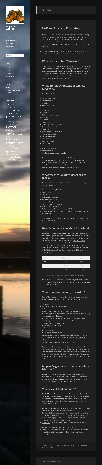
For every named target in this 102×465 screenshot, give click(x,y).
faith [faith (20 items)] (18, 110)
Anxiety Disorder (79, 445)
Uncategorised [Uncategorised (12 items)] (12, 157)
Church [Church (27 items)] (10, 104)
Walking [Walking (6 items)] (12, 160)
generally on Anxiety (81, 413)
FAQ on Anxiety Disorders (61, 28)
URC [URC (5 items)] (20, 157)
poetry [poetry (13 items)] (21, 134)
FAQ (85, 445)
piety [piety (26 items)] (8, 133)
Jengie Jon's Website (12, 27)
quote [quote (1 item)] (7, 136)
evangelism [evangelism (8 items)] (10, 110)
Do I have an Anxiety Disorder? (74, 418)
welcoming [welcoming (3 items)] (18, 160)
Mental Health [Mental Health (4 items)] (10, 124)
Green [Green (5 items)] (8, 113)
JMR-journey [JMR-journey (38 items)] (13, 116)
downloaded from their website (77, 430)
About (8, 87)
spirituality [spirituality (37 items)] (12, 151)
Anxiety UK (46, 422)
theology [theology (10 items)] (15, 154)
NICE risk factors (69, 299)
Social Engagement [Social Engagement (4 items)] (12, 146)
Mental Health (10, 46)
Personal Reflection (11, 43)
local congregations (11, 40)
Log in (8, 67)
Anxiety (67, 420)
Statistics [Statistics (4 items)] (9, 154)
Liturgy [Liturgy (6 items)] (8, 119)
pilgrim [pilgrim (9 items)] (14, 134)
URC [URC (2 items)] (7, 160)
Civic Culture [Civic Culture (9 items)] (11, 107)
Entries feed (9, 70)
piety (7, 37)
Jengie (59, 445)
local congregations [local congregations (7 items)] (13, 122)
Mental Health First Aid (72, 275)
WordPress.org (10, 76)
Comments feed (10, 73)
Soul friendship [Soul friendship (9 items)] (12, 148)
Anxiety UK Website (49, 221)
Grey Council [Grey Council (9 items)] (16, 113)
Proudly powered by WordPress (51, 461)
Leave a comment (49, 447)
